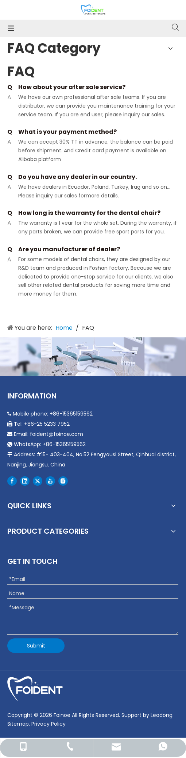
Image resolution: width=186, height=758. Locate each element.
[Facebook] (12, 481)
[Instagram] (63, 481)
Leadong (162, 715)
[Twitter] (37, 481)
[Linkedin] (25, 481)
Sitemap (18, 723)
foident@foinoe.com (56, 434)
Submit (36, 645)
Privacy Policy (48, 723)
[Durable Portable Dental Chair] (93, 356)
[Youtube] (50, 481)
